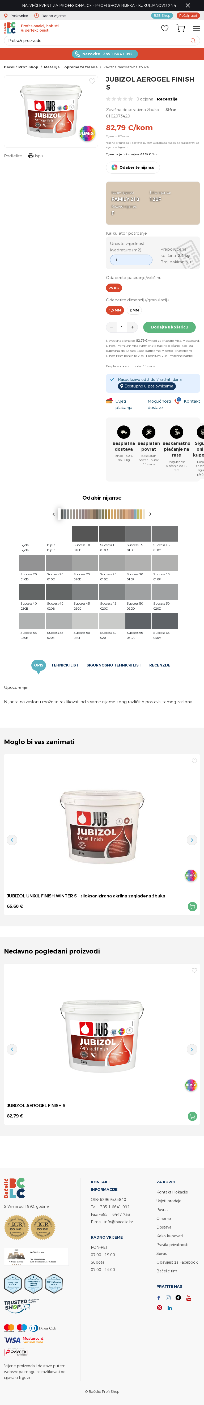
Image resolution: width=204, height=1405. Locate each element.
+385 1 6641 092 (114, 1207)
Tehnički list (65, 665)
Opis (38, 665)
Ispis (35, 156)
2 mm (134, 310)
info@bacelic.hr (118, 1222)
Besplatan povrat (149, 446)
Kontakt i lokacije (172, 1192)
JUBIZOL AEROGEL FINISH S (36, 1105)
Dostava (163, 1227)
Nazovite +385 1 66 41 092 (107, 54)
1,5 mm (115, 310)
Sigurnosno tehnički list (114, 665)
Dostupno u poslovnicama (149, 386)
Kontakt (192, 401)
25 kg (114, 288)
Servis (161, 1253)
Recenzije (167, 99)
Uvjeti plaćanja (124, 404)
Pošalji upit (188, 15)
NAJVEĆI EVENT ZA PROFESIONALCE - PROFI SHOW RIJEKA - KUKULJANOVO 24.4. (99, 5)
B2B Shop (162, 15)
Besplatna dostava (124, 446)
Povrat (162, 1209)
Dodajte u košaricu (169, 327)
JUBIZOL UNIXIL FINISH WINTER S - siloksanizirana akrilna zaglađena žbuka (86, 895)
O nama (163, 1218)
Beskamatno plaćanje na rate (176, 449)
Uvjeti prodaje (168, 1201)
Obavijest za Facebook (177, 1262)
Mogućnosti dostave (159, 404)
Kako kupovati (169, 1236)
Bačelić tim (166, 1271)
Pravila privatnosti (172, 1244)
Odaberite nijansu (137, 167)
